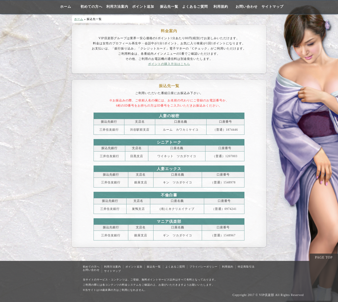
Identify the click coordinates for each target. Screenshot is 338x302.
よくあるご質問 (195, 6)
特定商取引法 (246, 266)
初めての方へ (91, 6)
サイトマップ (272, 6)
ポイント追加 (143, 6)
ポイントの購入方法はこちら (169, 64)
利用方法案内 (117, 6)
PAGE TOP (324, 257)
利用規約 (220, 6)
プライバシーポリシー (203, 266)
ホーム (65, 6)
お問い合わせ (247, 6)
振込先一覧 (169, 6)
